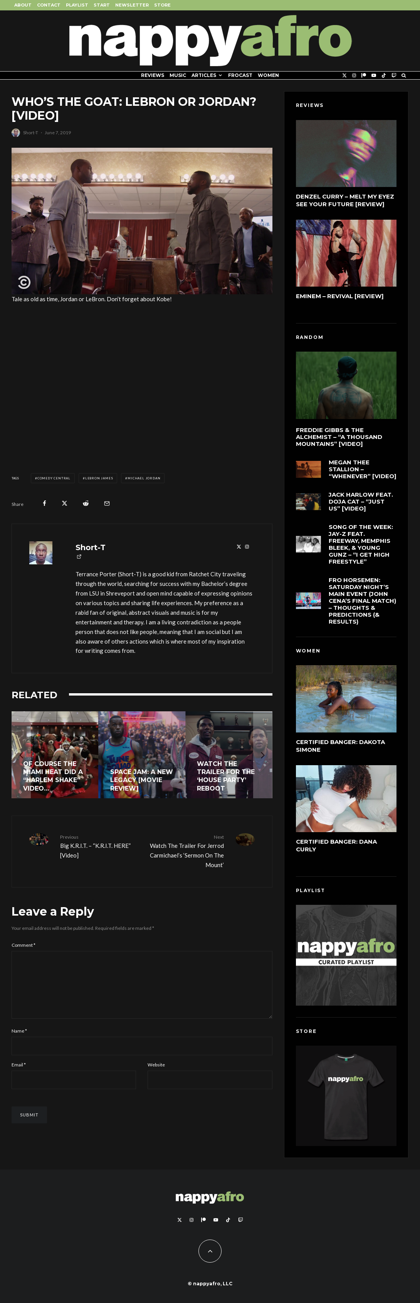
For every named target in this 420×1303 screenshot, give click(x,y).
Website (156, 1077)
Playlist (77, 5)
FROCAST (240, 75)
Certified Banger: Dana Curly (336, 846)
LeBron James (99, 478)
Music (178, 75)
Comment (23, 945)
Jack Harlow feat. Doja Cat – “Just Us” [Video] (361, 504)
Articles (204, 75)
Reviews (152, 75)
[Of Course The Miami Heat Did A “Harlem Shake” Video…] (55, 754)
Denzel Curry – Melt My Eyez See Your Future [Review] (345, 200)
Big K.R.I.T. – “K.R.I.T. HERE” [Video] (98, 846)
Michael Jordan (144, 478)
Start (102, 5)
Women (268, 75)
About (23, 5)
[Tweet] (64, 503)
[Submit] (86, 503)
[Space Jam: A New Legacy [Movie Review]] (142, 754)
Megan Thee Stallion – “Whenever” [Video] (362, 469)
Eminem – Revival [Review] (340, 296)
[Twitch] (394, 75)
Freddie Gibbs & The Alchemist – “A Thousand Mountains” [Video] (339, 437)
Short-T (30, 132)
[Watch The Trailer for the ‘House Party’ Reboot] (228, 754)
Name (19, 1043)
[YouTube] (374, 75)
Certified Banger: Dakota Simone (340, 745)
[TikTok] (384, 75)
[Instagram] (354, 75)
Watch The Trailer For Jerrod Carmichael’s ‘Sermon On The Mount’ (185, 850)
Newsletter (132, 5)
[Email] (107, 503)
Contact (48, 5)
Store (162, 5)
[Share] (44, 503)
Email (19, 1077)
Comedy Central (54, 478)
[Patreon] (364, 75)
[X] (344, 75)
